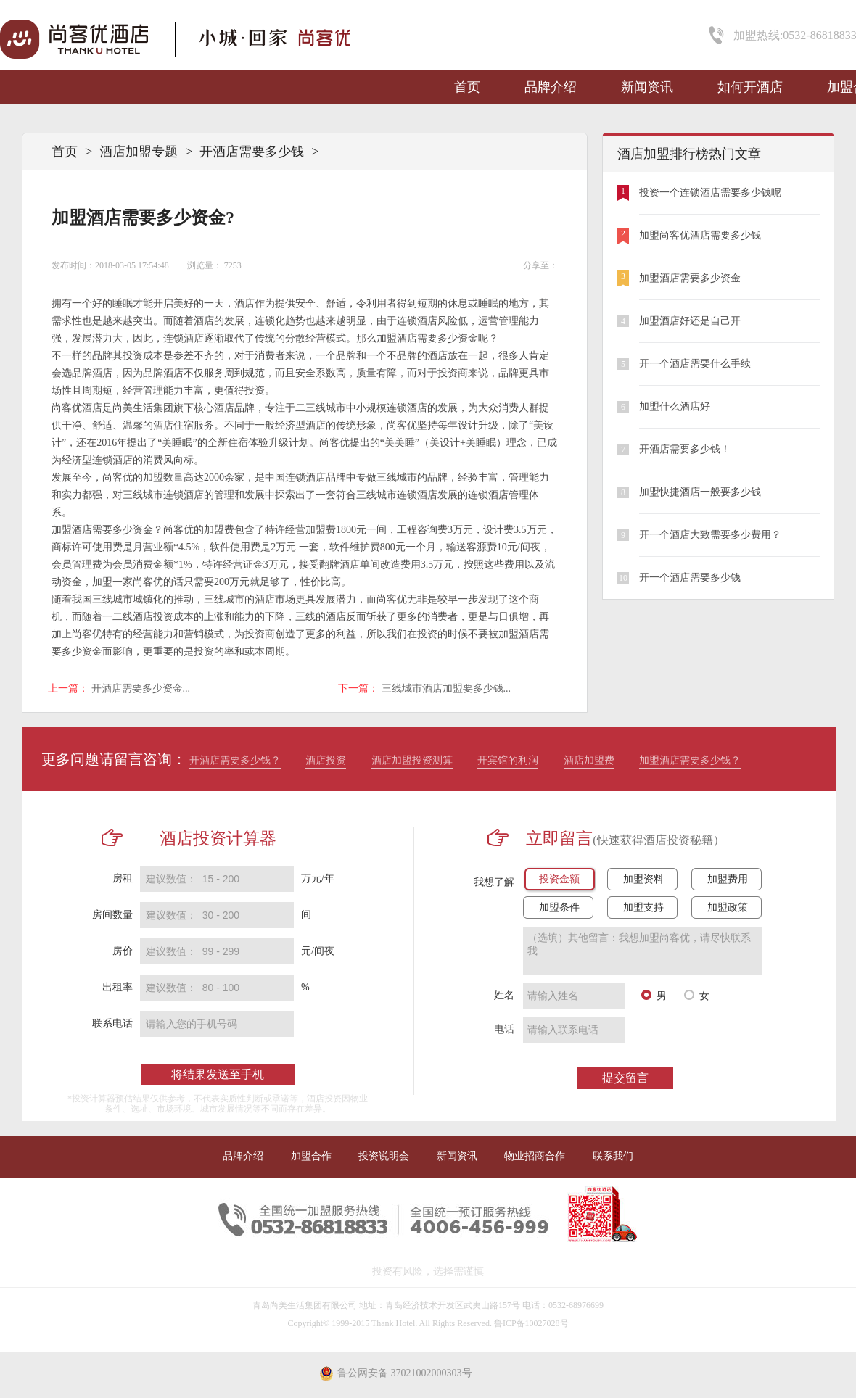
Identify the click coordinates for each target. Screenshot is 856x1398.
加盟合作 (311, 1156)
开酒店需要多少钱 (251, 151)
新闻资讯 (647, 87)
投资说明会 (383, 1156)
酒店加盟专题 (138, 151)
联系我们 (613, 1156)
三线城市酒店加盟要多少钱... (446, 688)
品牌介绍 (550, 87)
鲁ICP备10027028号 (531, 1323)
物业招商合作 (534, 1156)
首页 (467, 87)
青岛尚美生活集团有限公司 (304, 1305)
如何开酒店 (750, 87)
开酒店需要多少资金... (141, 688)
